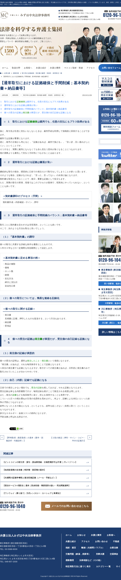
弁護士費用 (55, 68)
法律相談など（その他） (90, 560)
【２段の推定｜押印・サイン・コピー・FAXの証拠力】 (68, 439)
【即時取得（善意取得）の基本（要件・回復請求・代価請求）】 (24, 439)
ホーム (5, 68)
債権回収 (16, 73)
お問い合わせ (101, 541)
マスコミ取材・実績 (73, 68)
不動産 (116, 541)
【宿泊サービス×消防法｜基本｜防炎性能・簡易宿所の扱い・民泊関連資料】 (36, 485)
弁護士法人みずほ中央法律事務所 (20, 535)
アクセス (90, 68)
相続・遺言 (71, 547)
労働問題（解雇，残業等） (78, 554)
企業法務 (7, 73)
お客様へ (28, 68)
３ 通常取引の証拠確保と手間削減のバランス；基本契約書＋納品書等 (33, 109)
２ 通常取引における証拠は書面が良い (19, 105)
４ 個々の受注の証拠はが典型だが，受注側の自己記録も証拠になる (35, 112)
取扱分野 (16, 68)
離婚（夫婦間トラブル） (92, 547)
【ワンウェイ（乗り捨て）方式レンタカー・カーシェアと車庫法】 (32, 493)
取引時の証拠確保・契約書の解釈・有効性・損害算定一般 (42, 73)
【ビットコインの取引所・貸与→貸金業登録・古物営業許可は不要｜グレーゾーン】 (40, 462)
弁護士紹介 (41, 68)
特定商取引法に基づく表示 (78, 566)
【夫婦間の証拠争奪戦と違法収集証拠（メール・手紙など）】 (30, 478)
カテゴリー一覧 (103, 566)
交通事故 (114, 554)
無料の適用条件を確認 (30, 58)
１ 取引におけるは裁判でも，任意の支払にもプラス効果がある (34, 101)
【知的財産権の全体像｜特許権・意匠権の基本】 (24, 470)
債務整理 (70, 560)
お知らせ (81, 535)
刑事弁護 (100, 554)
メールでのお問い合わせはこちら (70, 506)
